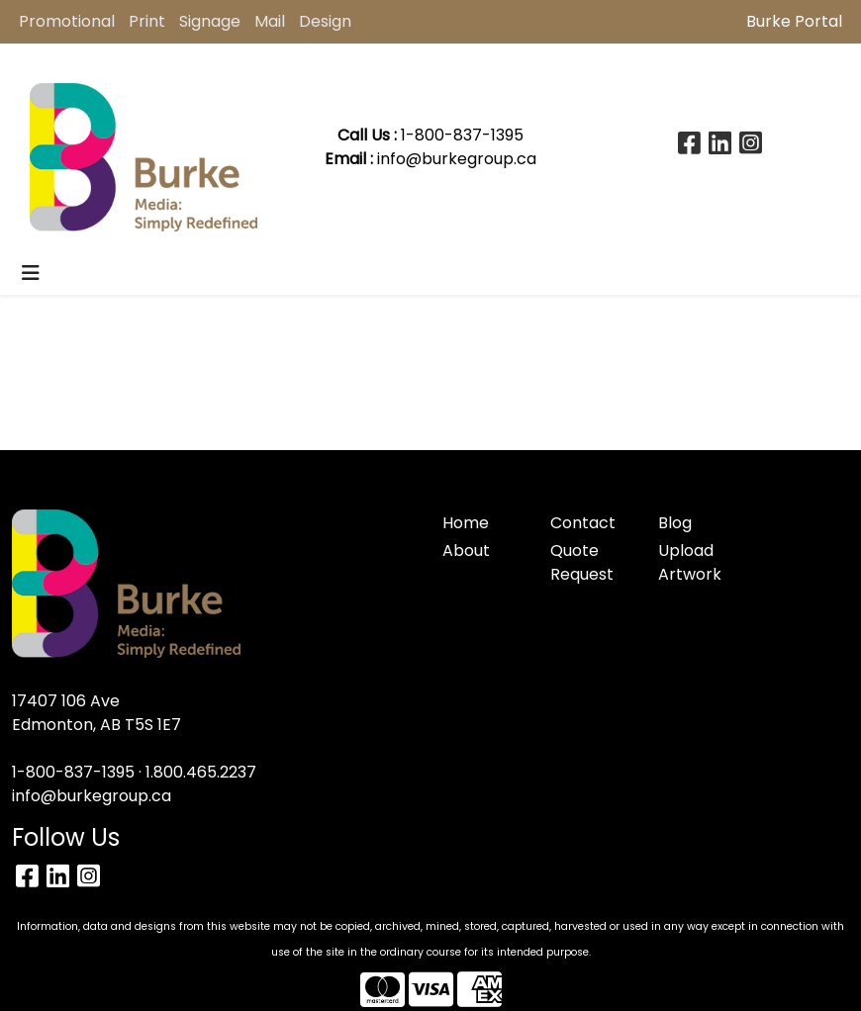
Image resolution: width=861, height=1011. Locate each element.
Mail (269, 21)
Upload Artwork (689, 562)
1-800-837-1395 (73, 772)
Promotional (67, 21)
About (466, 550)
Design (325, 21)
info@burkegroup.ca (456, 158)
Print (147, 21)
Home (465, 522)
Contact (583, 522)
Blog (675, 522)
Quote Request (582, 562)
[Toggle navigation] (30, 273)
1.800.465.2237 (200, 772)
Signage (209, 21)
